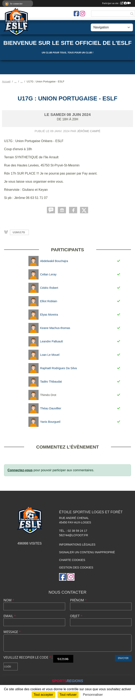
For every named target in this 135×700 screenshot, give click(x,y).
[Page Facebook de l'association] (76, 14)
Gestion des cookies (76, 567)
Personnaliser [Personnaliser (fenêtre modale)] (93, 694)
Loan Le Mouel (49, 354)
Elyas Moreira (49, 314)
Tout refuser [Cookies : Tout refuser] (68, 694)
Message (12, 632)
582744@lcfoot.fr (73, 535)
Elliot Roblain (48, 301)
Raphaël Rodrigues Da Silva (58, 368)
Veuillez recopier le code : (27, 657)
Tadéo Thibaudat (51, 381)
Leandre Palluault (51, 341)
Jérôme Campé (88, 131)
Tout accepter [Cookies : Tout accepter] (43, 694)
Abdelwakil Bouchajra (54, 261)
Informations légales (77, 544)
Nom (8, 600)
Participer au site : (116, 3)
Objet (76, 616)
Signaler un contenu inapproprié (87, 552)
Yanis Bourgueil (50, 421)
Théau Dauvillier (50, 408)
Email (9, 616)
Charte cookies (72, 560)
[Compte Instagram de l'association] (82, 14)
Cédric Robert (49, 287)
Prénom (78, 600)
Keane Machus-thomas (55, 328)
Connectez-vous (20, 470)
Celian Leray (48, 274)
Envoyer (123, 658)
